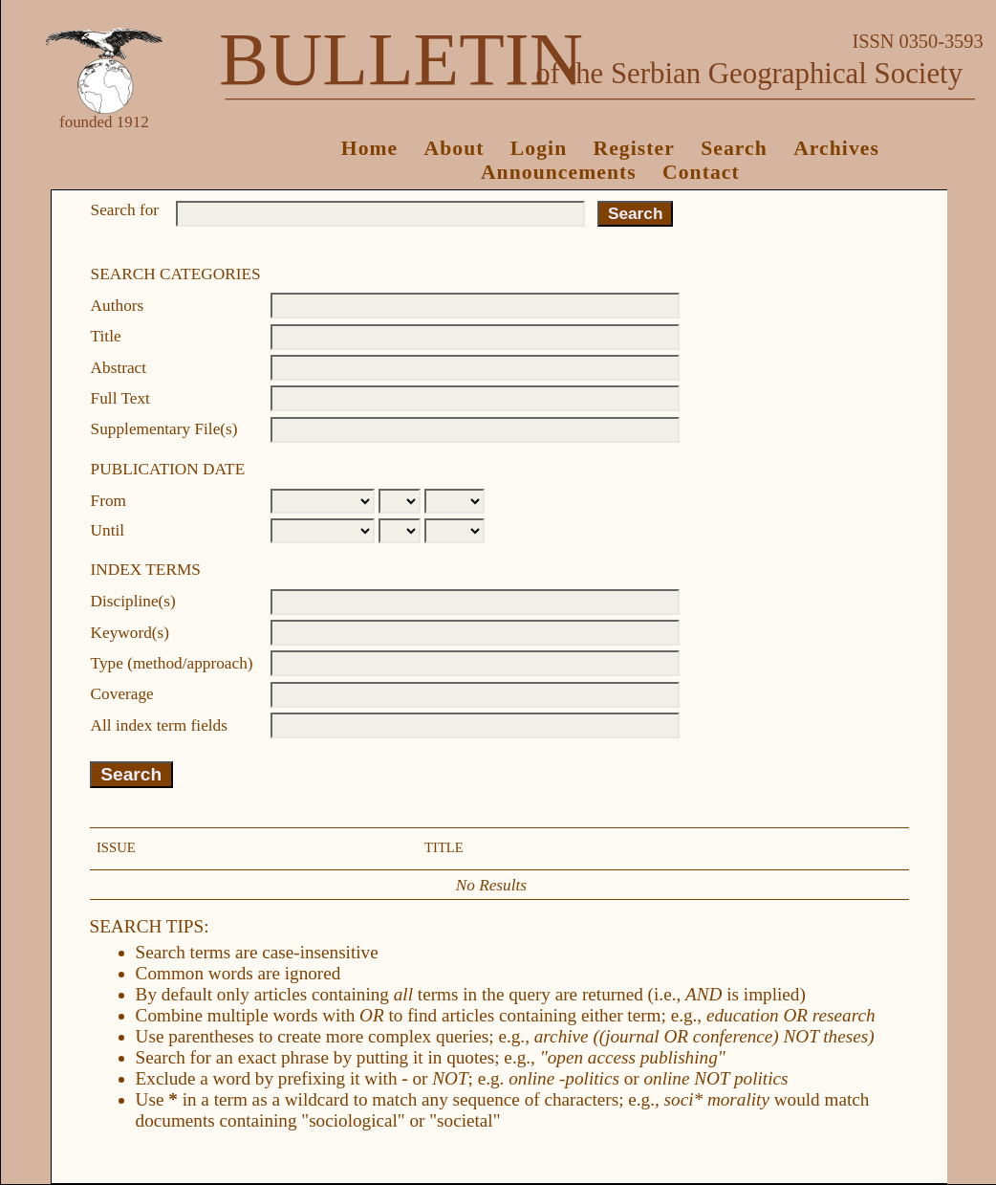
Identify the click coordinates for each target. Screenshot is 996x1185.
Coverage (122, 694)
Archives (836, 148)
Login (538, 148)
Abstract (119, 368)
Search (734, 148)
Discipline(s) (133, 601)
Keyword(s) (130, 633)
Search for (125, 210)
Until (108, 530)
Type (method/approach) (172, 663)
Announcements (559, 172)
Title (106, 336)
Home (370, 148)
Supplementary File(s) (164, 429)
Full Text (120, 398)
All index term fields (159, 725)
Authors (117, 305)
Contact (701, 172)
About (454, 148)
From (108, 501)
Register (634, 148)
